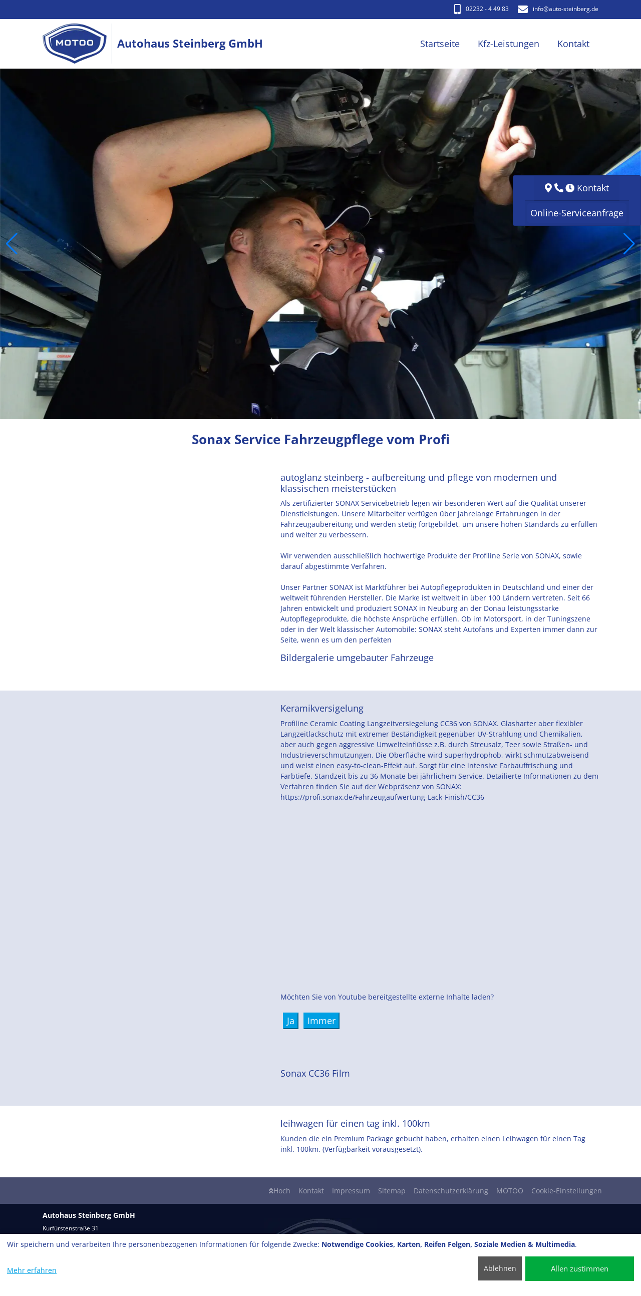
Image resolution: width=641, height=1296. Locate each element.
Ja (290, 1021)
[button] (12, 244)
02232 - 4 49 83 (481, 9)
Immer (321, 1021)
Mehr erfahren (32, 1270)
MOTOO (509, 1190)
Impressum (351, 1190)
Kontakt (311, 1190)
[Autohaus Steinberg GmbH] (80, 44)
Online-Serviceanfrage (576, 213)
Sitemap (392, 1190)
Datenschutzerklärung (451, 1190)
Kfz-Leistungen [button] (508, 44)
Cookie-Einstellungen (566, 1190)
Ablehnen (500, 1268)
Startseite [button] (440, 44)
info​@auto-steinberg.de (558, 9)
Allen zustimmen (579, 1268)
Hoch (279, 1190)
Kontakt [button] (573, 44)
